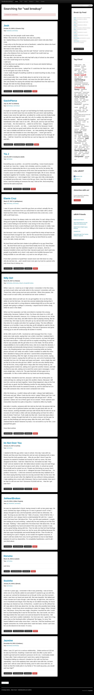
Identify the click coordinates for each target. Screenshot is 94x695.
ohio (85, 133)
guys (80, 145)
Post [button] (21, 1)
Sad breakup (9, 283)
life (86, 107)
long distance (77, 121)
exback (83, 127)
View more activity (79, 48)
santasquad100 (82, 141)
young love (85, 144)
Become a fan (78, 176)
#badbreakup (77, 69)
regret (79, 153)
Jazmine (8, 640)
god (75, 93)
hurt (87, 147)
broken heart (86, 92)
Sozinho (8, 580)
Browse (31, 1)
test (82, 90)
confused (77, 66)
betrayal (80, 72)
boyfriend (76, 129)
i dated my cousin (78, 81)
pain (75, 135)
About (25, 1)
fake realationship (78, 95)
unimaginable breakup (28, 283)
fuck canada (82, 147)
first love (85, 108)
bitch (75, 76)
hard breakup (77, 84)
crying (82, 155)
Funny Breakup (18, 91)
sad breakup (15, 30)
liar (88, 121)
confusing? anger (78, 133)
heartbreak (9, 30)
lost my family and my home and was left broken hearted (82, 115)
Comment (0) (28, 91)
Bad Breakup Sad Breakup (13, 645)
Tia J (6, 154)
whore (86, 157)
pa (82, 143)
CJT (82, 27)
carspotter (78, 156)
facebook (80, 76)
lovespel (84, 69)
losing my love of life (83, 93)
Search (90, 5)
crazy (82, 67)
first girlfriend (81, 138)
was (84, 110)
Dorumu (8, 556)
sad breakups (16, 105)
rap (75, 148)
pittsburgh (81, 107)
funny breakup (80, 150)
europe (76, 145)
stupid (87, 119)
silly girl (21, 283)
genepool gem (77, 92)
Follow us (77, 179)
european (83, 66)
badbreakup (84, 89)
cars (75, 136)
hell (75, 70)
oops (75, 141)
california (81, 152)
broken (86, 76)
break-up (87, 152)
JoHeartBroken (12, 498)
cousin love (85, 104)
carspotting (82, 98)
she (80, 108)
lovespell (78, 132)
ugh (80, 130)
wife (87, 110)
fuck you (84, 101)
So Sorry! (8, 91)
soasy (75, 147)
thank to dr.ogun (82, 120)
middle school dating (79, 124)
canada (76, 98)
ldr (88, 95)
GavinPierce (10, 100)
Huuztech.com (77, 231)
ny (75, 140)
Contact (42, 1)
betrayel (76, 100)
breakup (86, 135)
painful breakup (78, 102)
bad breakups (10, 105)
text (75, 159)
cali (81, 100)
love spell (80, 74)
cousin (84, 121)
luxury (75, 152)
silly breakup (16, 283)
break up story (77, 64)
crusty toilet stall (82, 111)
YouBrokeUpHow (7, 1)
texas (75, 111)
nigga (79, 136)
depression (77, 155)
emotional (80, 135)
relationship (85, 137)
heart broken (86, 153)
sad (86, 143)
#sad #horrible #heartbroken (81, 83)
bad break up (85, 84)
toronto (85, 140)
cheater (84, 130)
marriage (87, 156)
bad (86, 95)
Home (16, 1)
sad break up (86, 145)
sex (82, 126)
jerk (87, 138)
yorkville (76, 113)
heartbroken (11, 503)
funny (76, 89)
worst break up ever (79, 119)
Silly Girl (8, 278)
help (84, 64)
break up (86, 126)
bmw (75, 120)
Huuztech (90, 690)
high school (86, 148)
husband (77, 126)
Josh (6, 25)
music (76, 107)
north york (80, 148)
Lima (82, 17)
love (79, 70)
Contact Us (77, 200)
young (82, 70)
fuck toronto (77, 101)
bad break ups (77, 78)
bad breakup (9, 203)
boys (75, 153)
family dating (77, 123)
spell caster (86, 100)
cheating (79, 87)
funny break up (81, 97)
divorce (76, 130)
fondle (84, 72)
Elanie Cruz (10, 198)
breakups (79, 140)
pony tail (76, 117)
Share (37, 1)
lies (75, 138)
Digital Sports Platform (79, 219)
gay (7, 503)
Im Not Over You (13, 443)
